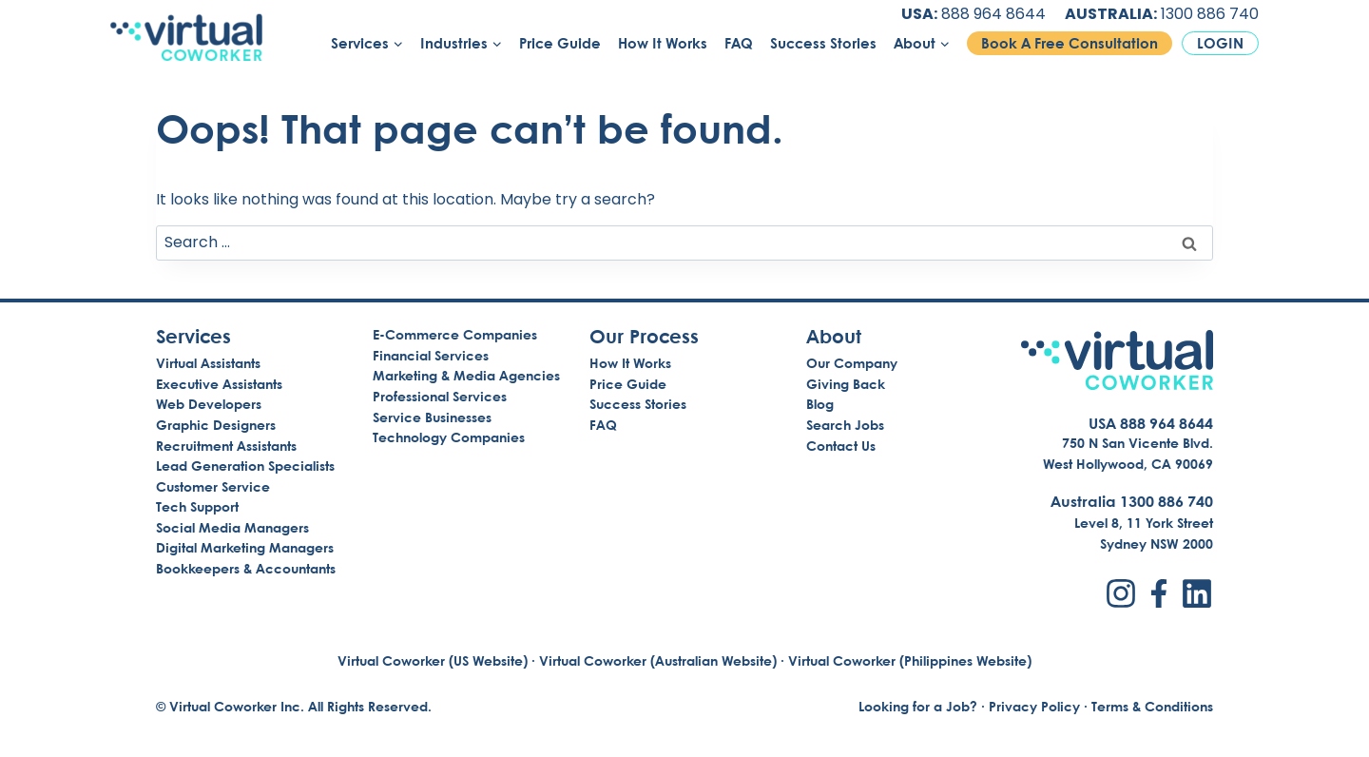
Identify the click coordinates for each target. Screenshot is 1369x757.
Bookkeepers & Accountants (246, 568)
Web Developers (208, 404)
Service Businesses (432, 417)
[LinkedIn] (1197, 593)
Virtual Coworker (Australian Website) (658, 660)
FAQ (738, 43)
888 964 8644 (993, 14)
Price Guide (560, 43)
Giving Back (845, 384)
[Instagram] (1121, 593)
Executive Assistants (219, 384)
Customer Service (213, 486)
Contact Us (841, 445)
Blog (820, 404)
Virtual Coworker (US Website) (432, 660)
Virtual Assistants (208, 363)
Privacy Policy (1034, 706)
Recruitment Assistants (226, 445)
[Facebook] (1159, 593)
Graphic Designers (216, 425)
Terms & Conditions (1152, 706)
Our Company (851, 363)
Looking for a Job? (917, 706)
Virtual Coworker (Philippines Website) (910, 660)
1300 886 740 (1210, 14)
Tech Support (197, 506)
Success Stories (823, 43)
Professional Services (440, 396)
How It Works (662, 43)
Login (1220, 43)
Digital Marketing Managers (245, 547)
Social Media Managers (232, 527)
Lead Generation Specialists (245, 465)
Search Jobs (845, 425)
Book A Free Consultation (1069, 43)
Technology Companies (449, 437)
